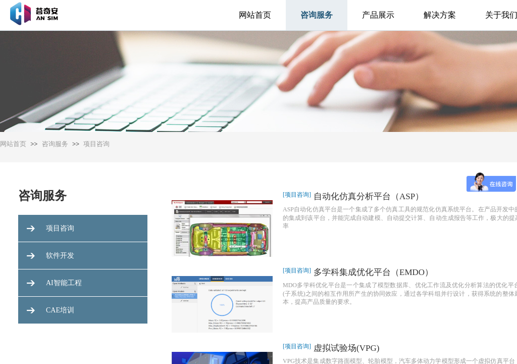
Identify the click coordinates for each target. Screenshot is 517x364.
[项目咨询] (297, 194)
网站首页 (255, 15)
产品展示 (378, 15)
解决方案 (440, 15)
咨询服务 (316, 15)
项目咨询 (96, 144)
